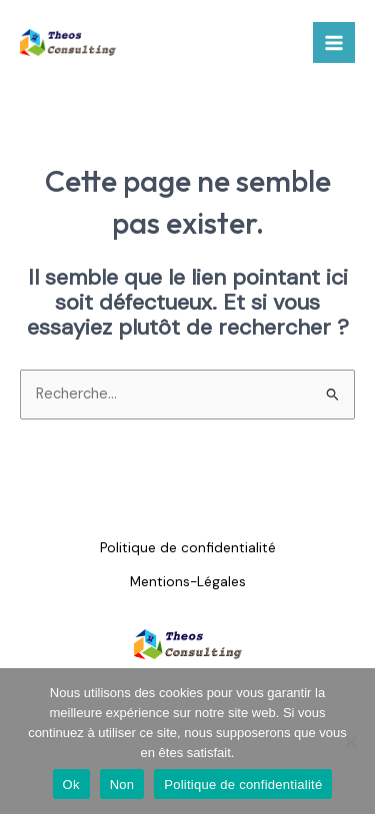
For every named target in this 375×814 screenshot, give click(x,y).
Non (122, 784)
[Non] (350, 741)
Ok (71, 784)
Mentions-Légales (188, 581)
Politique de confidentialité (188, 547)
